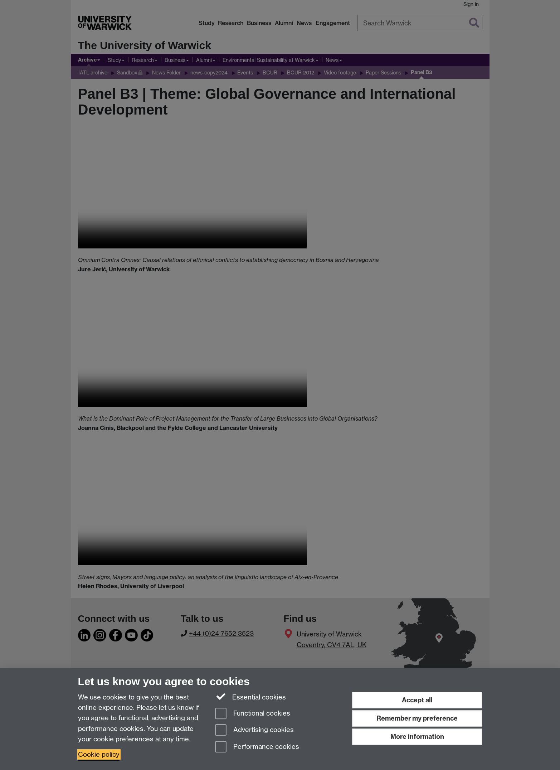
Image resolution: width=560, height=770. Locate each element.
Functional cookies (252, 714)
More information (417, 736)
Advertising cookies (254, 730)
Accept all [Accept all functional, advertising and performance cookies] (417, 700)
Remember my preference (417, 718)
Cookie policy (99, 754)
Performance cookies (257, 747)
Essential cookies (250, 696)
